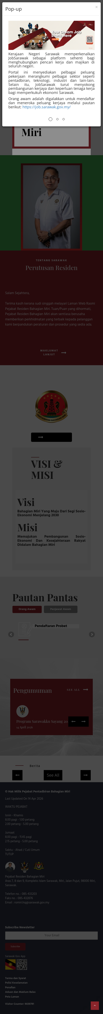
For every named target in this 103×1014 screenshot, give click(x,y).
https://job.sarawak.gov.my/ (46, 106)
